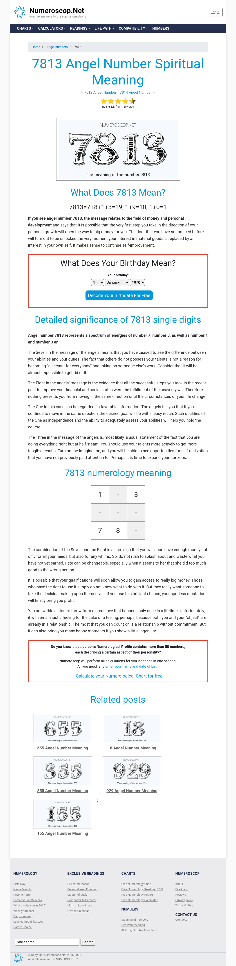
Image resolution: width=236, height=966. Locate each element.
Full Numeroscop (78, 884)
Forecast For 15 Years (27, 900)
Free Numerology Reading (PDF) (142, 889)
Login (215, 12)
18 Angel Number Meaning (132, 748)
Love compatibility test (28, 921)
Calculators (50, 28)
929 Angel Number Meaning (131, 790)
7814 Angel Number (136, 92)
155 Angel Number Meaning (62, 833)
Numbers (160, 28)
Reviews (180, 894)
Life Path (103, 28)
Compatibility (132, 28)
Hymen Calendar (78, 911)
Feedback (181, 889)
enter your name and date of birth (132, 666)
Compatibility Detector (82, 900)
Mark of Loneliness (79, 905)
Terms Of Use (184, 905)
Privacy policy (184, 900)
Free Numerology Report (137, 894)
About (179, 884)
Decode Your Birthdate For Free (119, 295)
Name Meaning (23, 889)
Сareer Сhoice (22, 927)
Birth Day (19, 884)
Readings (79, 28)
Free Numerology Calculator (139, 900)
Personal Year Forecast (82, 889)
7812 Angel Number (100, 92)
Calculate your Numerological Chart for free (119, 676)
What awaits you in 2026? (30, 905)
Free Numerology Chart (136, 884)
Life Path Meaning (133, 925)
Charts (24, 28)
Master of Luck (77, 894)
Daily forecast (22, 916)
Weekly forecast (23, 911)
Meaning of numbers (134, 919)
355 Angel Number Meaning (62, 790)
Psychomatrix (22, 894)
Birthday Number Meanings (139, 930)
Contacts (181, 919)
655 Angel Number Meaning (62, 748)
